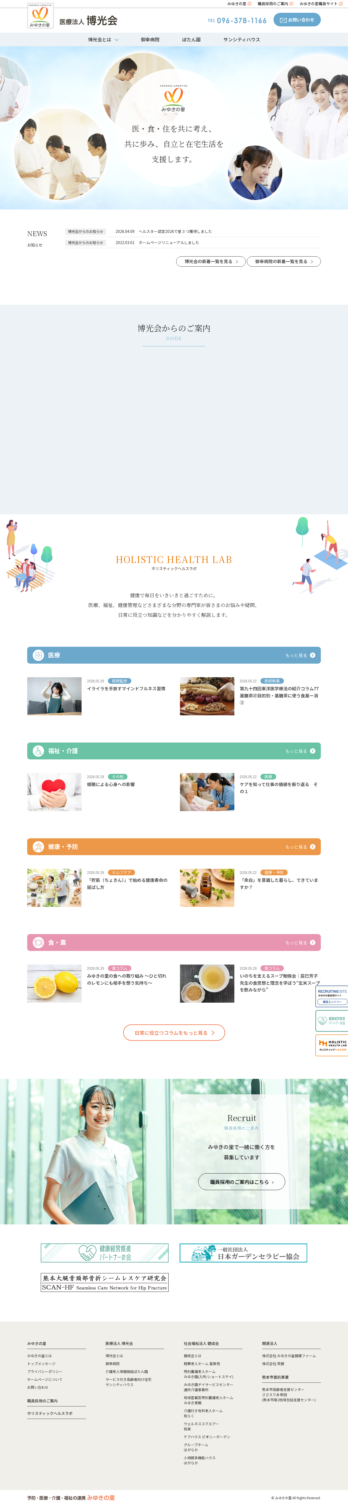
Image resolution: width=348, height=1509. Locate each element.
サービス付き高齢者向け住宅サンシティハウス (128, 1382)
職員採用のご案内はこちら (242, 1181)
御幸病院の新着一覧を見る (281, 261)
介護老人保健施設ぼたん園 (126, 1371)
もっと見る (300, 655)
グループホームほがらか (196, 1447)
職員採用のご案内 (273, 3)
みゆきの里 (236, 3)
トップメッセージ (41, 1363)
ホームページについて (45, 1379)
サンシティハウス (241, 39)
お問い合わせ (297, 19)
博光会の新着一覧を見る (208, 261)
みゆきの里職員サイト (319, 3)
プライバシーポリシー (45, 1371)
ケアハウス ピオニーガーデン (207, 1436)
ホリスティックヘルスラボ (50, 1413)
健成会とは (192, 1355)
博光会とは (114, 1355)
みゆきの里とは (39, 1355)
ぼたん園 (191, 39)
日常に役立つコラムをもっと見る (171, 1032)
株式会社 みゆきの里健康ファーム (289, 1355)
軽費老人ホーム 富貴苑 (202, 1363)
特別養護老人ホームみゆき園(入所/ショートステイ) (208, 1374)
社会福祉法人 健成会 (201, 1343)
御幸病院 (150, 39)
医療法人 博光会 (119, 1343)
